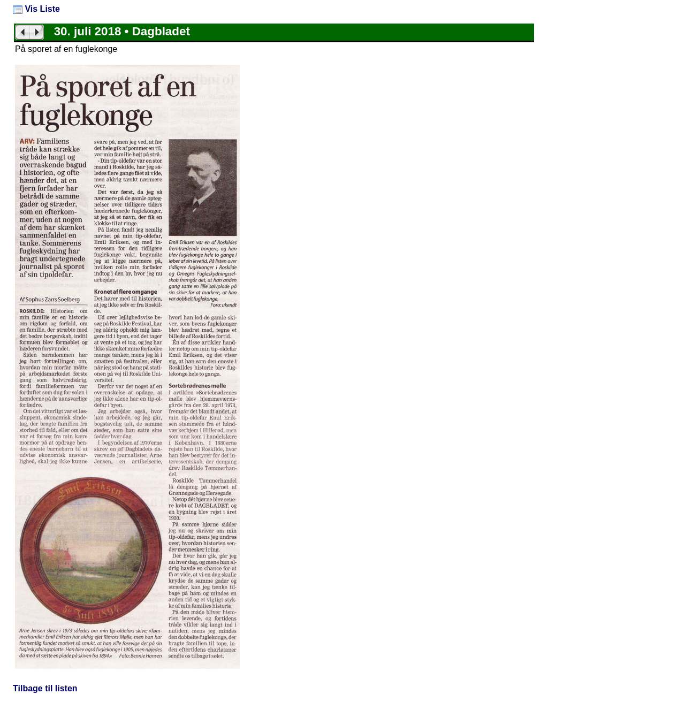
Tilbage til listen (45, 688)
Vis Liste (36, 8)
